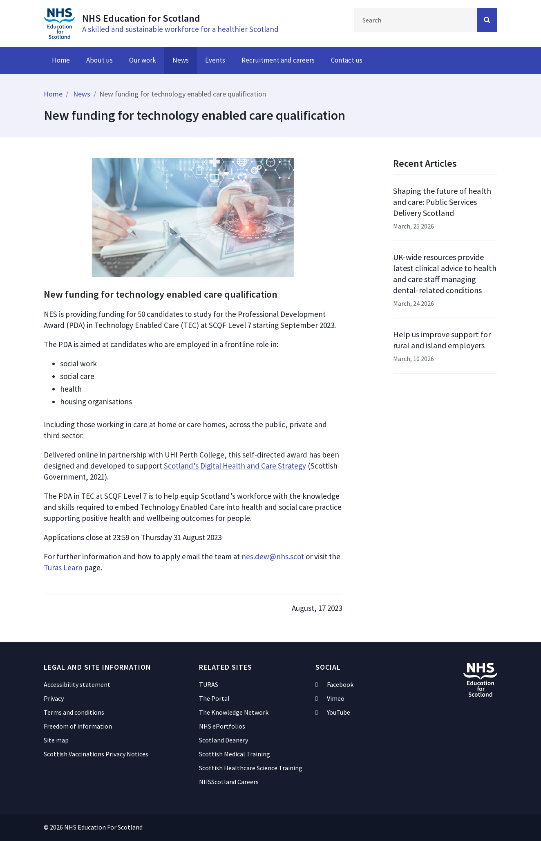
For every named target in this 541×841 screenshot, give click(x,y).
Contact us (346, 60)
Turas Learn (63, 567)
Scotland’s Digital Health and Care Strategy (235, 466)
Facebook (334, 684)
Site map (56, 740)
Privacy (54, 698)
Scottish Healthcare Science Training (250, 768)
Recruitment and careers (278, 60)
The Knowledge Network (233, 712)
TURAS (208, 684)
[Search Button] (487, 20)
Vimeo (329, 698)
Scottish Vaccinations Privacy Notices (96, 754)
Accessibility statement (77, 684)
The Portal (214, 698)
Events (215, 60)
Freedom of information (78, 726)
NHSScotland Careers (229, 782)
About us (99, 60)
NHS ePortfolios (222, 726)
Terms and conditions (74, 712)
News (180, 60)
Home (61, 60)
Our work (142, 60)
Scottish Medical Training (234, 754)
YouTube (332, 712)
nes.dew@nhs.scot (272, 556)
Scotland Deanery (223, 740)
